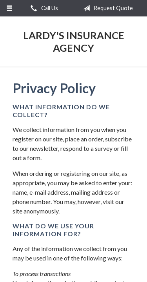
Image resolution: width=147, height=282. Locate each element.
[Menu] (9, 8)
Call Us (42, 8)
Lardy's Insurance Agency (73, 41)
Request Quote (106, 8)
